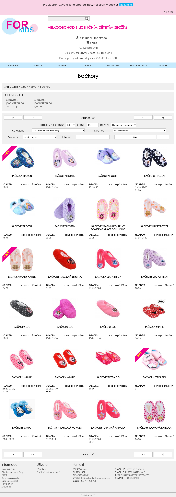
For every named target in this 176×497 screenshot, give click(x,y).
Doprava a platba (10, 478)
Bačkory (45, 86)
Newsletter (7, 483)
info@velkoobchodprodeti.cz (94, 478)
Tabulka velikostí (9, 480)
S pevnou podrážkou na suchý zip (15, 103)
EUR (172, 11)
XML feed (6, 486)
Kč (165, 11)
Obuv (24, 86)
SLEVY (88, 65)
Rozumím (126, 4)
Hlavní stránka (8, 469)
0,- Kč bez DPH (88, 47)
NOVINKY (63, 65)
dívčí (34, 86)
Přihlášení (41, 469)
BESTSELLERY (113, 65)
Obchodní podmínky (12, 472)
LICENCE (37, 65)
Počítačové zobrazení (48, 472)
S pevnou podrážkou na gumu (43, 103)
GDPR (4, 475)
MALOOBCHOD (138, 65)
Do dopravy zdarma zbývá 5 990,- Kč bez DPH (88, 57)
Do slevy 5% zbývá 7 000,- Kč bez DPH (88, 52)
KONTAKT (163, 65)
